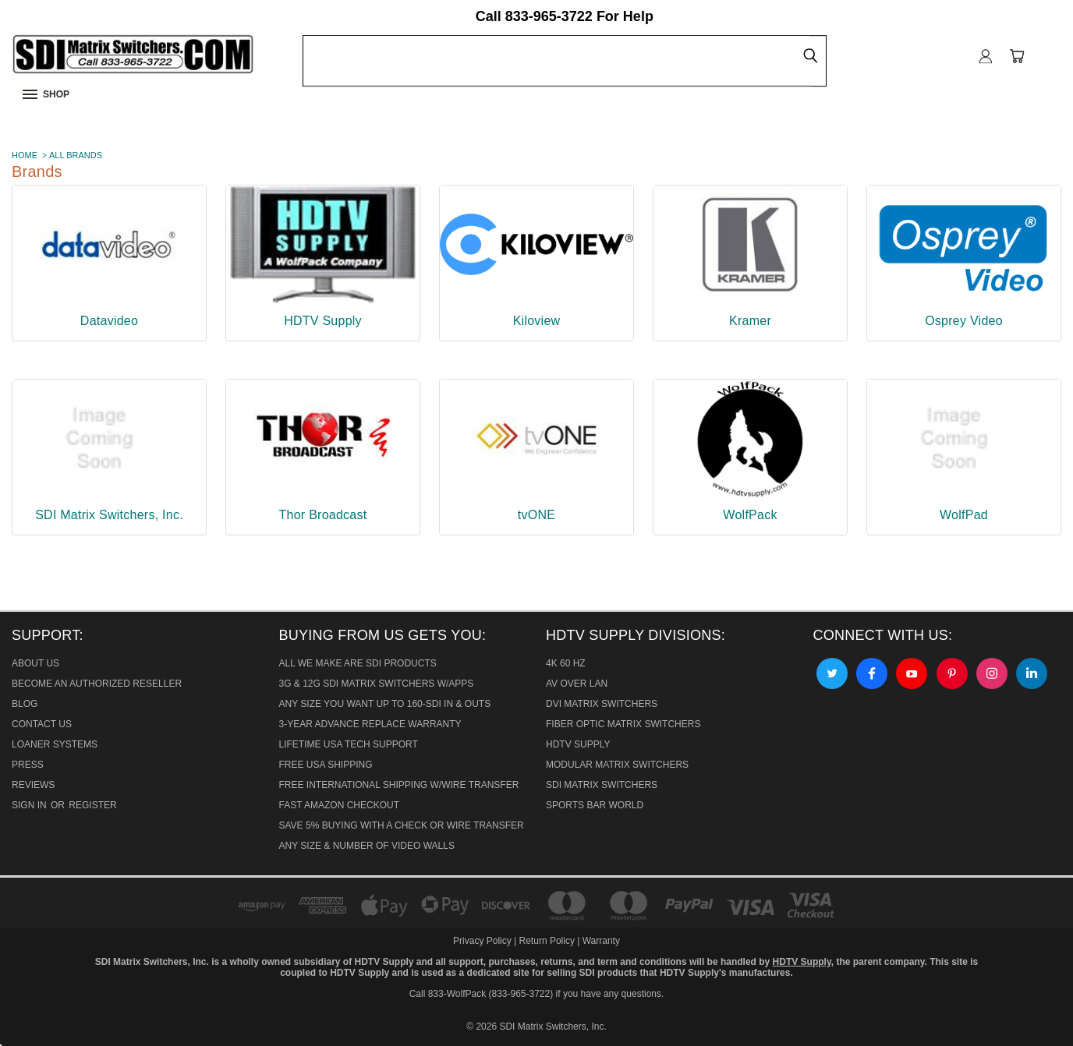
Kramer (750, 320)
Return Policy (547, 940)
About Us (35, 663)
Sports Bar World (594, 805)
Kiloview (537, 320)
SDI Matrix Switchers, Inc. (109, 514)
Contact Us (42, 724)
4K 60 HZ (566, 663)
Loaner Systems (54, 744)
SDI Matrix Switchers (601, 784)
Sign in (30, 805)
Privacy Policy (483, 940)
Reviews (33, 784)
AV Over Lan (576, 683)
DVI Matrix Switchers (601, 703)
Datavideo (109, 320)
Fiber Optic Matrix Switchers (623, 724)
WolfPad (964, 514)
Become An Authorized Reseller (97, 683)
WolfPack (750, 514)
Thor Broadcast (323, 514)
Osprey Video (964, 320)
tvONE (536, 514)
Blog (24, 703)
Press (28, 764)
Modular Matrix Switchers (617, 764)
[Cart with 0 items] (1017, 56)
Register (92, 805)
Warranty (601, 940)
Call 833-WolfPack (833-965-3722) (481, 993)
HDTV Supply (323, 320)
